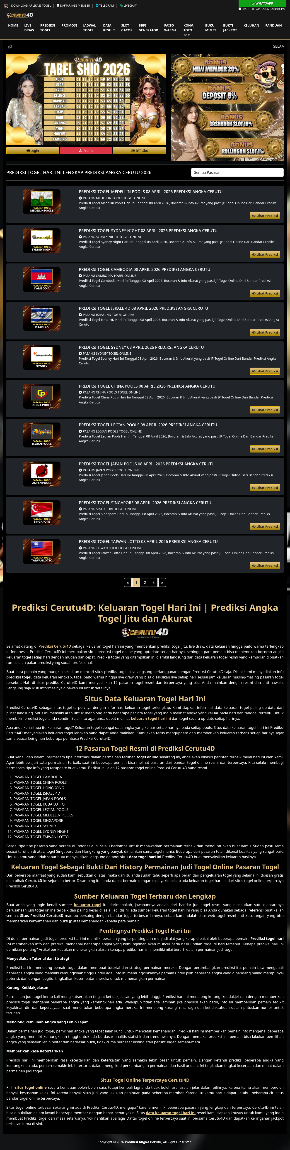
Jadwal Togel (89, 27)
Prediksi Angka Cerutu (143, 1142)
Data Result (109, 27)
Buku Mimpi (210, 27)
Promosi (69, 25)
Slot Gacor (127, 27)
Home (13, 25)
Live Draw (29, 27)
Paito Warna (170, 27)
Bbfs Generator (148, 27)
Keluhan (251, 25)
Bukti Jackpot (230, 27)
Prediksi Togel (47, 27)
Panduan (273, 25)
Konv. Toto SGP (189, 30)
